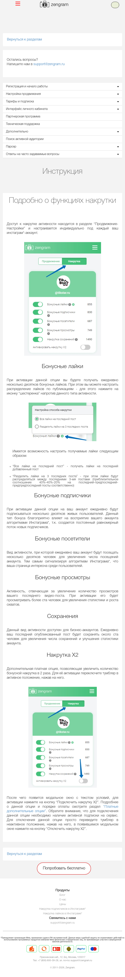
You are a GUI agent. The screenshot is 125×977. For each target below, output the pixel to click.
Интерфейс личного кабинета (63, 109)
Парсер (63, 146)
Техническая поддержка (23, 124)
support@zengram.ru (49, 64)
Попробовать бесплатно (64, 868)
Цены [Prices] (62, 904)
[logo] (67, 4)
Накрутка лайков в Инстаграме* (62, 913)
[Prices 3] (56, 952)
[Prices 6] (93, 952)
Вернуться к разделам (24, 39)
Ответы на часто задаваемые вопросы (63, 154)
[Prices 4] (69, 952)
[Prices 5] (81, 952)
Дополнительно (63, 131)
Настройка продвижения (63, 94)
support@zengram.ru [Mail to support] (81, 960)
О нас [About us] (62, 900)
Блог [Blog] (62, 895)
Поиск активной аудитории (25, 139)
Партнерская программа (23, 116)
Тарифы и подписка (63, 101)
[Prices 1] (31, 952)
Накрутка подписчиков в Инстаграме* (62, 909)
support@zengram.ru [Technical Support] (62, 923)
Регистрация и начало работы (63, 86)
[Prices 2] (44, 952)
